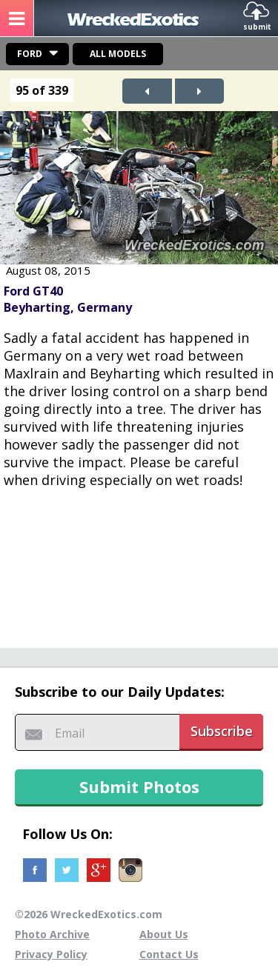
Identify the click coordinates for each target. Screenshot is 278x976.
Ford (29, 53)
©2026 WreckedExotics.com (88, 914)
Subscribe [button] (222, 731)
